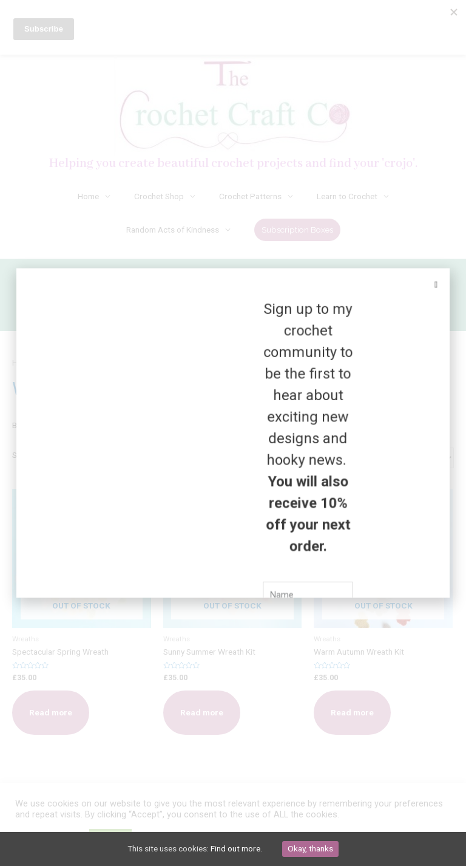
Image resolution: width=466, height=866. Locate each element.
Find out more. (236, 848)
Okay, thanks (310, 848)
